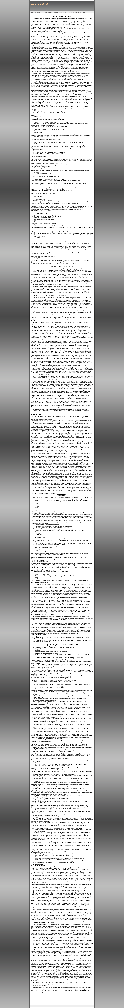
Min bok (70, 12)
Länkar (75, 12)
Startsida (33, 12)
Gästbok (56, 12)
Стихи (80, 12)
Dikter (45, 12)
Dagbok (50, 12)
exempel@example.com (56, 1005)
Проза (84, 12)
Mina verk (39, 12)
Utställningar (62, 12)
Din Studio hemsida (89, 1005)
